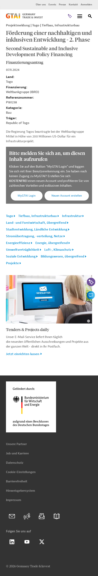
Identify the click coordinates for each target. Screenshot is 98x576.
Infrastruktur (72, 216)
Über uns (41, 4)
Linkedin (12, 542)
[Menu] (79, 16)
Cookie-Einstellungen (21, 472)
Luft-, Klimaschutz (58, 250)
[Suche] (90, 17)
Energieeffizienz (18, 243)
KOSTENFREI (18, 181)
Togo (9, 216)
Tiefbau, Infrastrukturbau (37, 216)
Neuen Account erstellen (66, 195)
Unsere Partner (16, 444)
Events (52, 4)
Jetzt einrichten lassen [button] (22, 354)
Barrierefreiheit (16, 481)
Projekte (12, 263)
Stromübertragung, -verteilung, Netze (34, 236)
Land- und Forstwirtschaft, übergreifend (36, 223)
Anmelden (86, 4)
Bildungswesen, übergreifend (62, 256)
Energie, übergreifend (51, 243)
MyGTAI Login (27, 195)
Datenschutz (14, 463)
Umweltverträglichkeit (22, 250)
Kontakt (73, 4)
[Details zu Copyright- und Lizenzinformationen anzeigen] (88, 321)
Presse (62, 4)
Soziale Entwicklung (21, 256)
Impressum (13, 500)
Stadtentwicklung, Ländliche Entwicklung (36, 229)
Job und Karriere (17, 453)
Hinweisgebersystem (20, 491)
